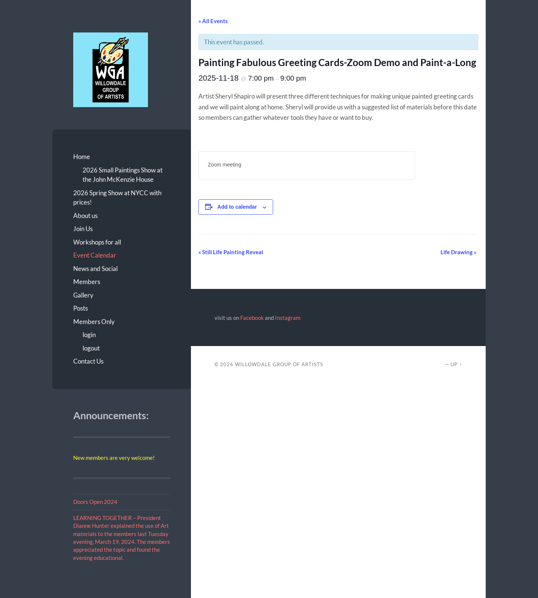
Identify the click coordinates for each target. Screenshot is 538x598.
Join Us (83, 229)
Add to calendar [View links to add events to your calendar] (237, 207)
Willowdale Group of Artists (279, 364)
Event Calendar (94, 255)
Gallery (83, 295)
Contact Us (88, 361)
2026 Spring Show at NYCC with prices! (117, 197)
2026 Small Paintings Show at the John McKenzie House (123, 175)
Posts (80, 308)
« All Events (213, 21)
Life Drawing (458, 252)
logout (91, 348)
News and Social (95, 268)
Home (81, 157)
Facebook (252, 317)
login (89, 335)
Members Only (94, 322)
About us (85, 215)
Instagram (287, 317)
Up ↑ (456, 364)
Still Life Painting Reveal (230, 252)
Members (86, 282)
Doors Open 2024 (95, 501)
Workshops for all (97, 242)
